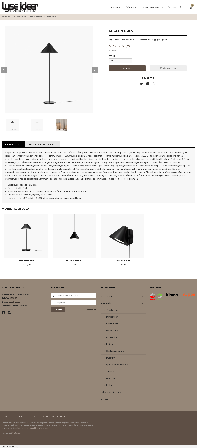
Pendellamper (113, 330)
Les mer (20, 428)
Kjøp (127, 68)
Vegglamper (112, 310)
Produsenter (107, 296)
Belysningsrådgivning (111, 392)
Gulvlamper (112, 323)
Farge (112, 56)
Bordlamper (112, 317)
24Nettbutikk (15, 433)
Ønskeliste (168, 68)
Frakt (5, 416)
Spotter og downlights (117, 365)
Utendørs (110, 378)
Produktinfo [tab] (12, 144)
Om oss (104, 399)
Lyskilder (110, 385)
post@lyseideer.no (16, 302)
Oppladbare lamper (115, 351)
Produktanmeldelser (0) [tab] (41, 144)
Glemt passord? (91, 310)
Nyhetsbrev (66, 416)
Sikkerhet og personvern (44, 416)
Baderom (110, 358)
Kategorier (106, 303)
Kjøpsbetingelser (19, 416)
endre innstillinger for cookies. (38, 428)
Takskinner (111, 371)
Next (95, 70)
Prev (4, 70)
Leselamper (112, 337)
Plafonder (110, 344)
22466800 (13, 298)
